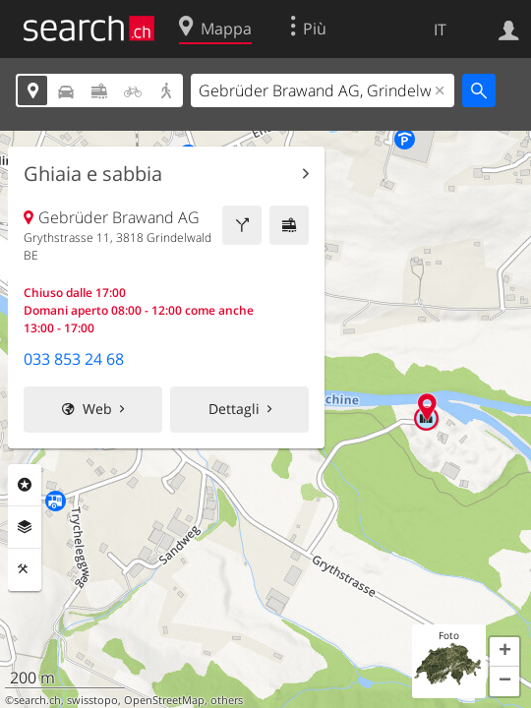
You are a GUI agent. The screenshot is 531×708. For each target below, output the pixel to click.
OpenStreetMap (164, 700)
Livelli (24, 527)
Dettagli (234, 408)
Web (97, 408)
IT (440, 29)
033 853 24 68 (74, 359)
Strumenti (24, 569)
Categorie (24, 484)
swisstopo (92, 700)
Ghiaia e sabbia (93, 174)
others (226, 700)
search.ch (37, 700)
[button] (504, 652)
